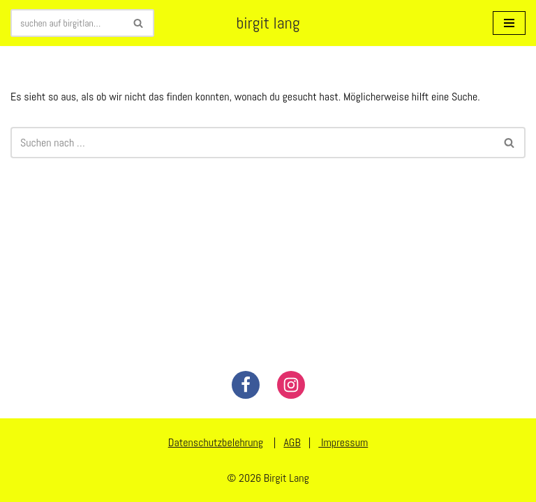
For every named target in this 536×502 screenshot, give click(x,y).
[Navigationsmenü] (509, 23)
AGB (291, 442)
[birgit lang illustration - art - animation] (267, 23)
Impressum (343, 442)
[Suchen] (66, 23)
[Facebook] (246, 385)
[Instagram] (291, 385)
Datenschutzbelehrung (215, 442)
